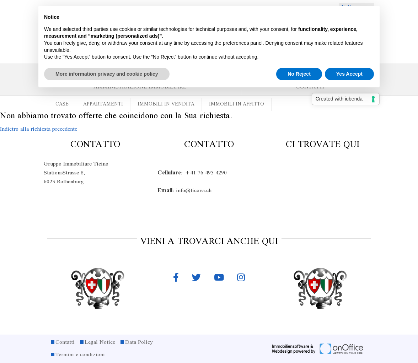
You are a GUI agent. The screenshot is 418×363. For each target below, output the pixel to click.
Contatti (65, 342)
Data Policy (139, 342)
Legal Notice (100, 342)
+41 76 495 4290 (192, 173)
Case (62, 104)
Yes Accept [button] (349, 74)
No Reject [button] (299, 74)
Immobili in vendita (166, 104)
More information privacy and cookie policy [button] (106, 74)
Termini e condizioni (80, 355)
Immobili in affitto (236, 104)
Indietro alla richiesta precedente (38, 129)
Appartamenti (103, 104)
